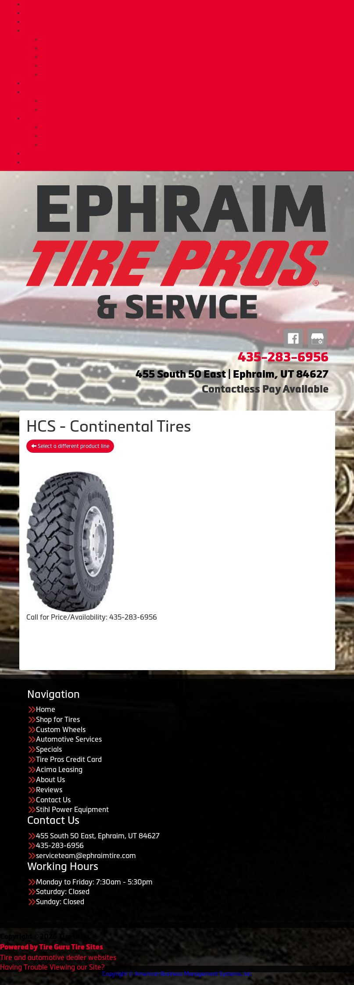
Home (186, 3)
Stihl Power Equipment (72, 809)
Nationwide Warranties (195, 74)
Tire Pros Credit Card (194, 100)
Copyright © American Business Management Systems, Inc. (177, 974)
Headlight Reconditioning (195, 65)
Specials (186, 83)
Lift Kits (195, 56)
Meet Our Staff (195, 135)
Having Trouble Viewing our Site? (52, 967)
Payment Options (186, 91)
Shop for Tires (185, 12)
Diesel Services (194, 47)
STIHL (186, 162)
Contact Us (186, 153)
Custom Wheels (186, 21)
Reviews (49, 790)
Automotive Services (186, 30)
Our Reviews (194, 144)
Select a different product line (70, 446)
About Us (185, 118)
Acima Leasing (195, 109)
